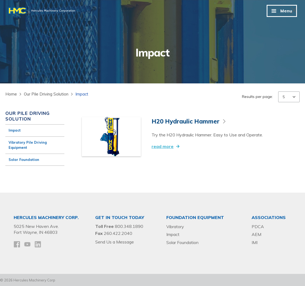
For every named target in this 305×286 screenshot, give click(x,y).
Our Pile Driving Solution (46, 94)
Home (11, 94)
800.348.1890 (129, 225)
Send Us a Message (114, 241)
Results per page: (257, 96)
